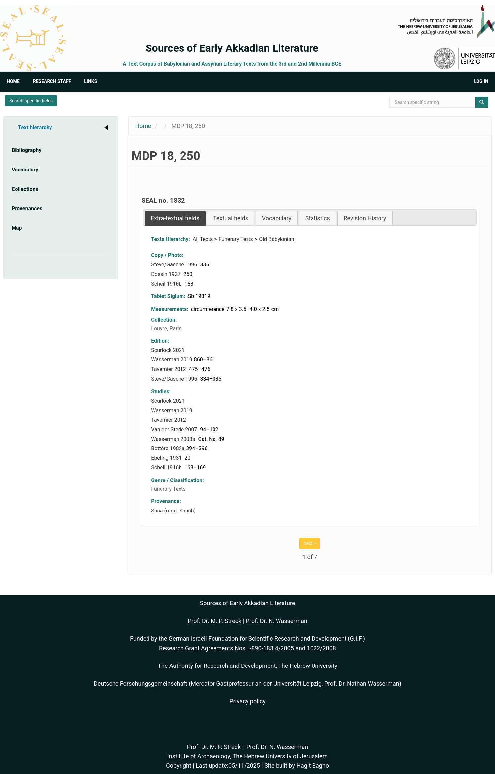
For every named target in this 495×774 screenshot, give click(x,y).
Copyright (178, 765)
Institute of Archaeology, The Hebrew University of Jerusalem (247, 756)
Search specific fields (31, 100)
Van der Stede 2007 (174, 429)
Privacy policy (247, 701)
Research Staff (52, 81)
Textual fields (230, 218)
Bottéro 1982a (167, 448)
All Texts (203, 239)
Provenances (27, 208)
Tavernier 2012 (169, 369)
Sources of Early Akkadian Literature (232, 48)
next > (310, 543)
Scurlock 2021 (168, 350)
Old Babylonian (276, 239)
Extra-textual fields (175, 218)
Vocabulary (25, 170)
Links (90, 81)
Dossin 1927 (166, 274)
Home (13, 81)
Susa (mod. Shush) (173, 511)
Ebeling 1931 (167, 458)
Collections (25, 189)
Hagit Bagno (312, 765)
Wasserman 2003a (173, 439)
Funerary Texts (236, 239)
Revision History (365, 218)
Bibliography (26, 150)
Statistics (317, 218)
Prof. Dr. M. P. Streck (214, 620)
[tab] (175, 218)
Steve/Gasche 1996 (174, 265)
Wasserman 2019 (171, 359)
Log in (481, 81)
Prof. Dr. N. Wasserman (276, 620)
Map (17, 228)
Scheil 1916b (167, 284)
